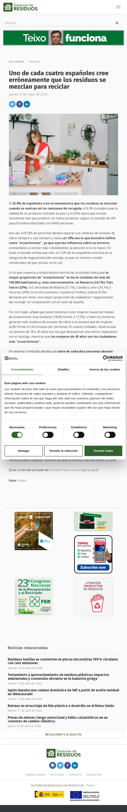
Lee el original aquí (83, 470)
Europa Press (58, 470)
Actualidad (16, 61)
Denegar (23, 450)
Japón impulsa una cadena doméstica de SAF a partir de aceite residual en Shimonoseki (63, 692)
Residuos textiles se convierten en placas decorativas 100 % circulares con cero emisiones (63, 661)
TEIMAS (90, 785)
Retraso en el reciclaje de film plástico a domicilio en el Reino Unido (61, 706)
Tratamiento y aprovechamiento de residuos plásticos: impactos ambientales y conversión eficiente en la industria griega (58, 677)
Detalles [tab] (63, 369)
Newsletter (94, 774)
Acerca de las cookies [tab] (104, 369)
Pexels (22, 480)
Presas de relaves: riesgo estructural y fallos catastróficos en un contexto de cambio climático (58, 719)
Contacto (75, 774)
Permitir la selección (64, 450)
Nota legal (57, 774)
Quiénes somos (35, 774)
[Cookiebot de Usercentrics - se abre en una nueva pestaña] (106, 358)
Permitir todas (103, 450)
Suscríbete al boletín (63, 734)
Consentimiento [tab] (22, 369)
